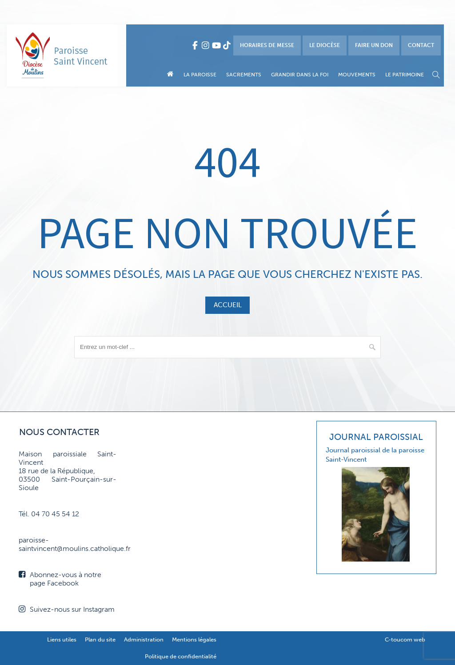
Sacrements (243, 74)
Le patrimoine (404, 74)
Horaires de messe (267, 45)
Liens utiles (61, 639)
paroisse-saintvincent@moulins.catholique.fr (67, 544)
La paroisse (200, 74)
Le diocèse (324, 45)
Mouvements (356, 74)
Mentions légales (194, 639)
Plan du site (100, 639)
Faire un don (374, 45)
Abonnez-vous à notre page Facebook (60, 578)
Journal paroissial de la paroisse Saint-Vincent (375, 454)
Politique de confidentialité (180, 656)
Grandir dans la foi (299, 74)
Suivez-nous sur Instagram (67, 609)
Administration (144, 639)
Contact (421, 45)
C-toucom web (405, 639)
